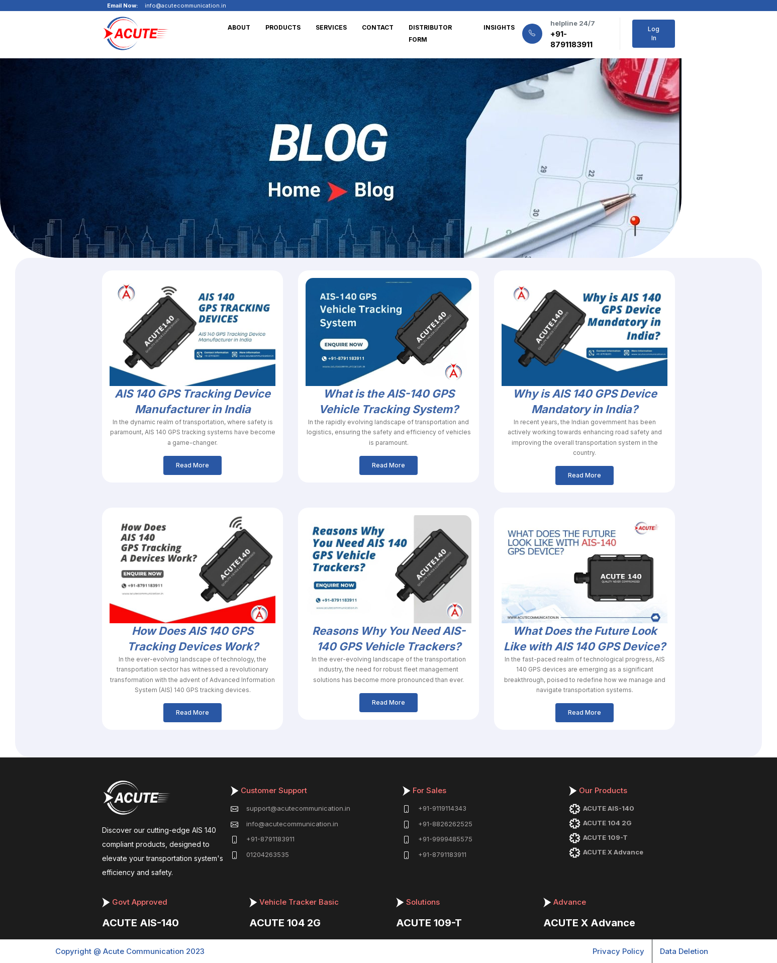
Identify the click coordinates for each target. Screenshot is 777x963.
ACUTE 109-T (429, 923)
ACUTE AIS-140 (140, 923)
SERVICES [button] (331, 27)
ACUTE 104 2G (285, 923)
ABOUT (239, 27)
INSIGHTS (499, 27)
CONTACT (378, 27)
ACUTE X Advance (589, 923)
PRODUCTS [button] (283, 27)
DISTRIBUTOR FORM (430, 33)
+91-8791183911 (571, 39)
